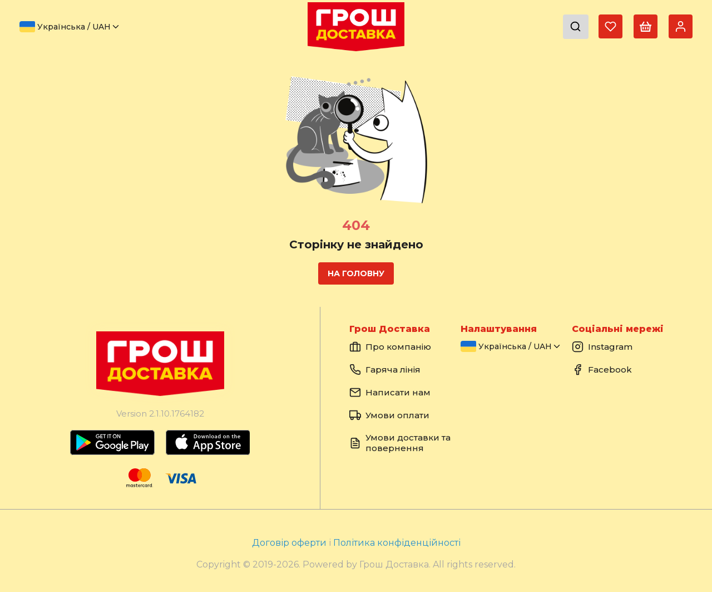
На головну (356, 273)
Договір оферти (290, 542)
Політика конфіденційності (397, 542)
